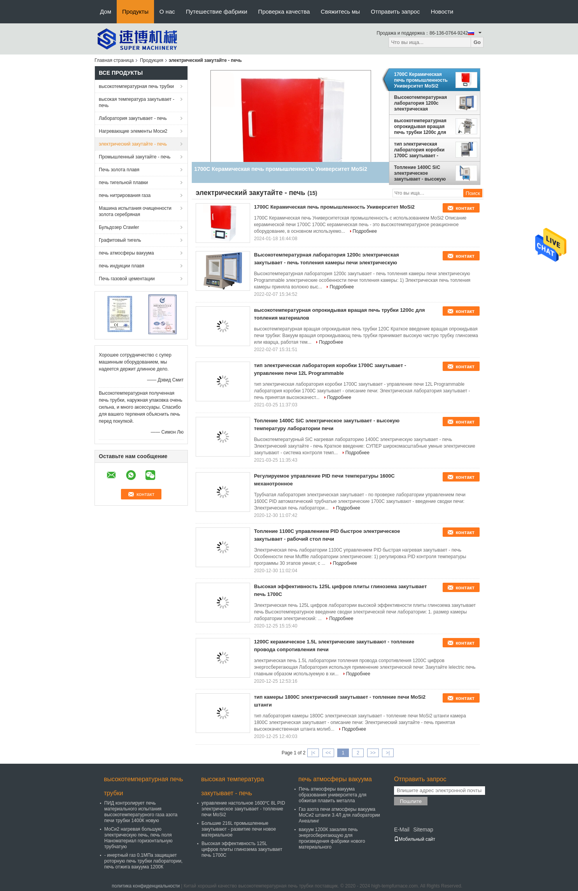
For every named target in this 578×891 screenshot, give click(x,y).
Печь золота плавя (119, 169)
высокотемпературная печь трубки (136, 86)
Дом (105, 11)
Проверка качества (284, 11)
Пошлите (411, 801)
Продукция (151, 60)
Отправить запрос (395, 11)
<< (328, 753)
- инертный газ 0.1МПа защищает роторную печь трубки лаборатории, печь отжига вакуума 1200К (143, 861)
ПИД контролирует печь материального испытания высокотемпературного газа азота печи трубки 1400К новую (140, 811)
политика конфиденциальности (146, 886)
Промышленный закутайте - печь (134, 157)
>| (388, 753)
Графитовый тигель (120, 240)
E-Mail (402, 829)
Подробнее (365, 231)
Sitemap (423, 829)
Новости (442, 11)
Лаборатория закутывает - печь (133, 118)
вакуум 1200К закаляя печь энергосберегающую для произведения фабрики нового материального (332, 838)
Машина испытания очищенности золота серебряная (135, 211)
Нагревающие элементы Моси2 (133, 131)
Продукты (135, 11)
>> (373, 753)
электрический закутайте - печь (133, 144)
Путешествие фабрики (216, 11)
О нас (167, 11)
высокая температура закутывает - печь (136, 102)
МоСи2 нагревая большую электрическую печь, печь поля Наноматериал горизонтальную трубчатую (138, 837)
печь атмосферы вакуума (126, 253)
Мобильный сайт (414, 839)
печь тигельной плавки (123, 182)
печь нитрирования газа (125, 195)
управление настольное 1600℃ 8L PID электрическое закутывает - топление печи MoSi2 (243, 808)
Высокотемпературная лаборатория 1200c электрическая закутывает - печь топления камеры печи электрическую (420, 103)
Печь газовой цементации (127, 278)
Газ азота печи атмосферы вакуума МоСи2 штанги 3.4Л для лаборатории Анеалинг (339, 815)
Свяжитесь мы (340, 11)
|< (313, 753)
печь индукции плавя (121, 266)
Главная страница (114, 60)
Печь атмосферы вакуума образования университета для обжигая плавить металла (332, 794)
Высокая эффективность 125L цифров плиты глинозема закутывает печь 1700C (241, 849)
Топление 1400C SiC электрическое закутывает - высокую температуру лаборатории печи (420, 173)
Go (477, 42)
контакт (465, 208)
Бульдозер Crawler (119, 227)
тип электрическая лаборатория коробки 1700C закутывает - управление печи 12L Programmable (419, 149)
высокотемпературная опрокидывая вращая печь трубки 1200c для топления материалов (420, 126)
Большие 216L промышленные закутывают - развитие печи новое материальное (238, 829)
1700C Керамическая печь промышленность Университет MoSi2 (421, 80)
